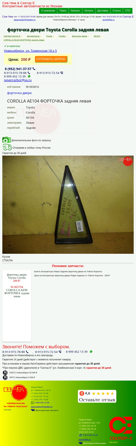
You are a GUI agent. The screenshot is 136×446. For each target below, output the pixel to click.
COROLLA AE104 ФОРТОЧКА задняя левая (24, 40)
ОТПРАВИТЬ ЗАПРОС (51, 59)
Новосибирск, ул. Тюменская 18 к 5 (30, 51)
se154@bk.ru (108, 20)
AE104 (97, 36)
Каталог (75, 10)
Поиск (62, 10)
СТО (127, 10)
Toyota (49, 36)
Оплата (88, 10)
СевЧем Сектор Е (12, 36)
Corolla (62, 36)
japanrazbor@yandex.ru (24, 20)
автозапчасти (33, 36)
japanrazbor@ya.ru (18, 80)
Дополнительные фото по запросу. (26, 140)
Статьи (117, 10)
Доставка (102, 10)
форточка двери (80, 36)
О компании (48, 10)
